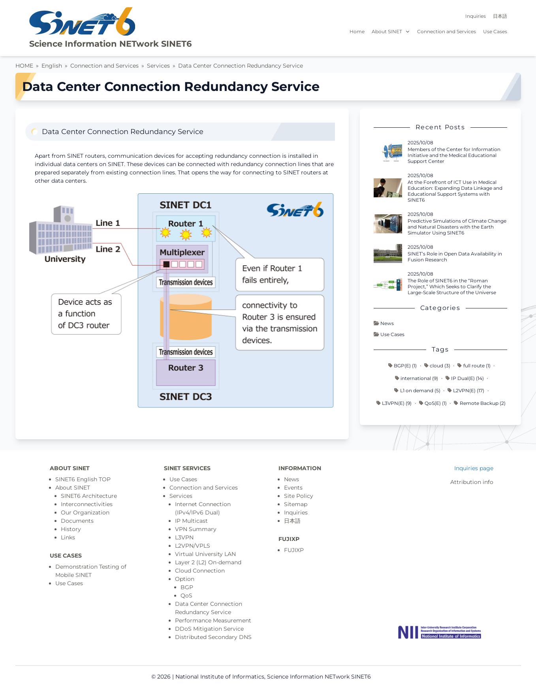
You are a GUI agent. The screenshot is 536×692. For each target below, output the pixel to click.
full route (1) (473, 366)
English (51, 65)
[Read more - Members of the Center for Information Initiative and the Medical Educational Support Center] (388, 152)
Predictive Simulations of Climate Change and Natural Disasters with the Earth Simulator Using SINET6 (457, 227)
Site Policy (298, 495)
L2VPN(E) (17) (466, 390)
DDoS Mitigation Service (209, 628)
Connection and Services (446, 31)
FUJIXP (294, 550)
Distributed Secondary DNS (213, 637)
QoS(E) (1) (433, 403)
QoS (186, 595)
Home (357, 31)
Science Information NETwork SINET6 (110, 44)
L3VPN (184, 537)
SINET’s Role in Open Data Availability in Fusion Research (455, 257)
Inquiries (475, 16)
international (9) (416, 378)
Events (293, 487)
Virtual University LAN (205, 554)
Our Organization (85, 512)
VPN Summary (195, 529)
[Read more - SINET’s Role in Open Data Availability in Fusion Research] (388, 253)
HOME (24, 65)
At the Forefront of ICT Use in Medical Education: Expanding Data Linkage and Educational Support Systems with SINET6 (455, 191)
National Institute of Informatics (219, 676)
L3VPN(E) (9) (394, 403)
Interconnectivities (87, 504)
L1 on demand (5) (417, 390)
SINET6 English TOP (83, 479)
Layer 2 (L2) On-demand (208, 562)
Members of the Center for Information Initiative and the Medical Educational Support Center (454, 155)
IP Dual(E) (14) (465, 378)
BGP (187, 587)
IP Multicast (191, 520)
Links (68, 537)
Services (158, 65)
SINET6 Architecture (89, 495)
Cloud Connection (200, 570)
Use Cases (495, 31)
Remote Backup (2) (479, 403)
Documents (77, 520)
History (71, 529)
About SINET (391, 31)
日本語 (500, 16)
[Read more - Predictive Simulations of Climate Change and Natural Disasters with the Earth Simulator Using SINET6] (388, 223)
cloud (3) (437, 366)
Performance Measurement (213, 620)
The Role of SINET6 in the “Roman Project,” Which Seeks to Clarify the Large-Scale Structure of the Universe (452, 286)
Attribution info (471, 482)
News (384, 323)
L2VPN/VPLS (192, 545)
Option (184, 578)
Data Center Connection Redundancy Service (240, 65)
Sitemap (295, 504)
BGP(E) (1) (402, 366)
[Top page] (439, 632)
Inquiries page (473, 468)
